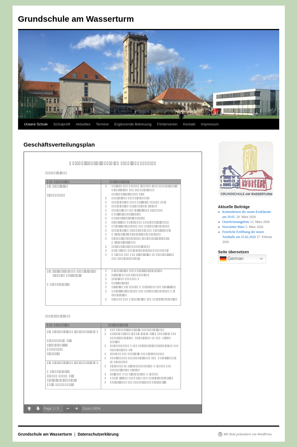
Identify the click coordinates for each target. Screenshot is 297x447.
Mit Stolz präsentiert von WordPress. (248, 434)
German (232, 259)
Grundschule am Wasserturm (76, 18)
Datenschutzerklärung (98, 434)
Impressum (210, 124)
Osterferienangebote (235, 222)
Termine (102, 124)
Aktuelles (83, 124)
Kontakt (189, 124)
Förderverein (167, 124)
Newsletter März (233, 227)
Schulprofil (61, 124)
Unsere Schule (36, 124)
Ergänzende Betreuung (132, 124)
